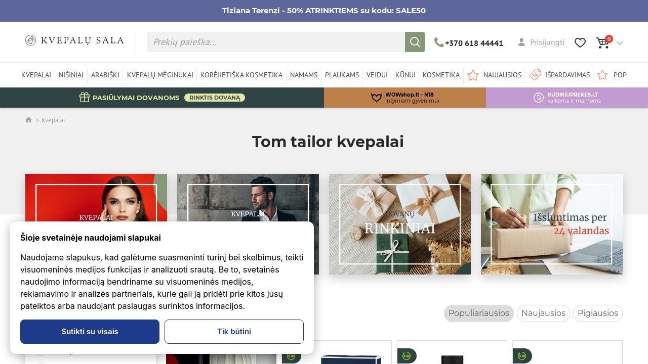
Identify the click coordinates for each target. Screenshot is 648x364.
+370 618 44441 (469, 43)
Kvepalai (53, 120)
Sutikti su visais (89, 331)
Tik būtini (234, 331)
